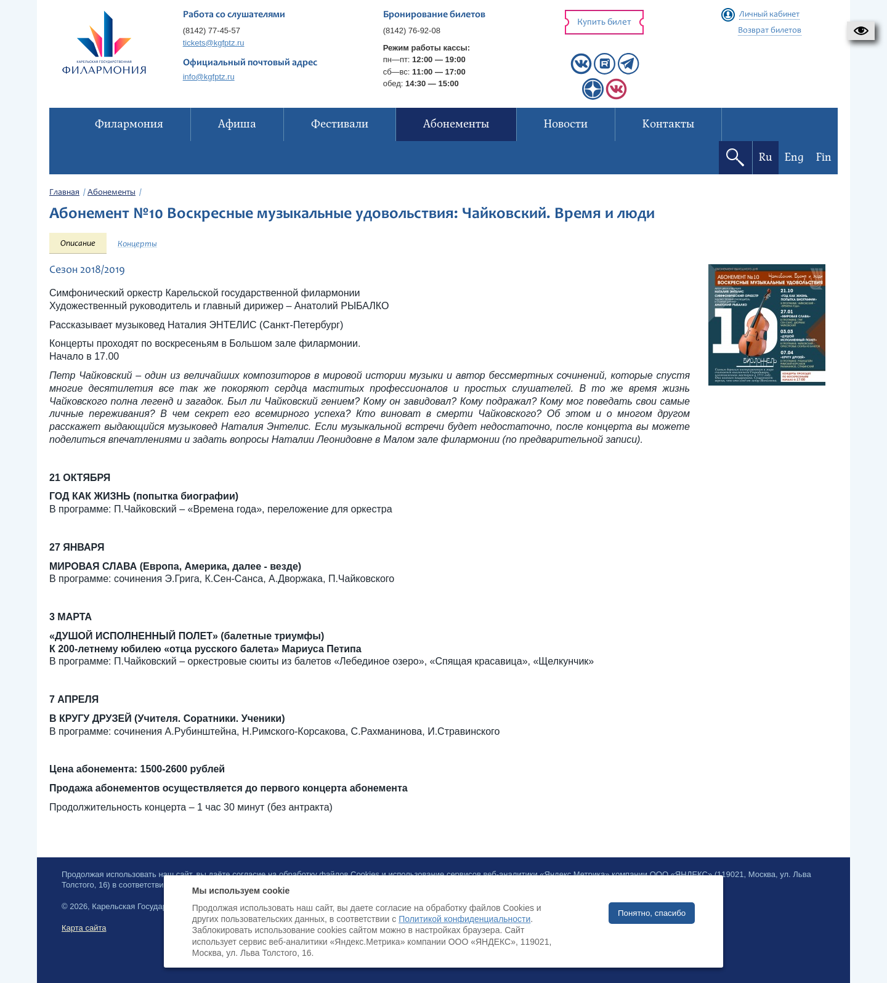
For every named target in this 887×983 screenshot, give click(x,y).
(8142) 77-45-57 (211, 30)
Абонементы (111, 192)
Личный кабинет (769, 14)
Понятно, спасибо (652, 913)
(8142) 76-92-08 (411, 30)
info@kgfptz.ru (209, 76)
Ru (765, 157)
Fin (824, 157)
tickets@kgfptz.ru (214, 42)
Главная (64, 192)
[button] (861, 31)
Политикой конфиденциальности (464, 919)
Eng (794, 157)
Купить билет (604, 22)
